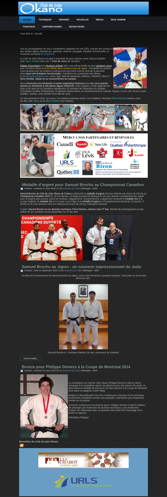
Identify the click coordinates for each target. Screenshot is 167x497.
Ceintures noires (52, 27)
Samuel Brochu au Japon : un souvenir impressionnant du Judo (81, 266)
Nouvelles (82, 20)
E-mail (76, 188)
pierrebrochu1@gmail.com (35, 76)
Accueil (27, 20)
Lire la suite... (31, 358)
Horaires (64, 20)
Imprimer (67, 188)
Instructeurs (76, 27)
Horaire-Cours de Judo (74, 68)
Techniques (45, 20)
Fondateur (29, 27)
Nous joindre (118, 20)
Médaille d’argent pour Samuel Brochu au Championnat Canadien (83, 184)
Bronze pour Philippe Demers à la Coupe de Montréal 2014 (76, 367)
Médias (100, 20)
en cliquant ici (48, 54)
